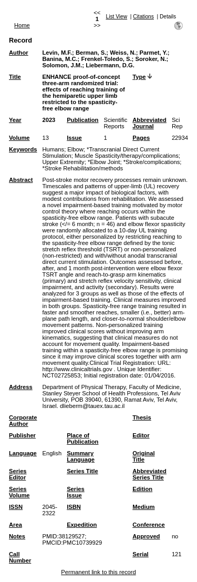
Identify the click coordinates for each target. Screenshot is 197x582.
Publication (82, 120)
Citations (143, 16)
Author (18, 52)
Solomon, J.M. (62, 65)
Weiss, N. (123, 52)
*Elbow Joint (104, 162)
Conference (148, 525)
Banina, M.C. (59, 59)
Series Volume (19, 492)
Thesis (141, 417)
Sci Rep (177, 123)
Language (23, 453)
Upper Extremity (63, 162)
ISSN (16, 507)
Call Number (20, 557)
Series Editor (18, 474)
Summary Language (81, 456)
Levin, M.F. (57, 52)
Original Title (143, 456)
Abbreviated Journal (149, 123)
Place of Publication (82, 438)
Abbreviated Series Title (149, 474)
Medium (143, 507)
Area (15, 525)
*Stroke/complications (151, 162)
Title (15, 77)
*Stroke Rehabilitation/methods (82, 168)
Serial (140, 554)
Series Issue (76, 492)
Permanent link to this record (98, 572)
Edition (142, 489)
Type (139, 77)
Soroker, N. (150, 59)
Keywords (23, 149)
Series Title (82, 471)
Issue (74, 138)
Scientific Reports (115, 123)
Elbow (75, 149)
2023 (48, 120)
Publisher (22, 435)
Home (22, 25)
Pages (141, 138)
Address (21, 387)
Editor (140, 435)
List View (117, 16)
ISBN (74, 507)
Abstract (21, 180)
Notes (17, 536)
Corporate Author (23, 420)
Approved (146, 536)
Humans (53, 149)
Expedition (82, 525)
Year (15, 120)
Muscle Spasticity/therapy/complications (127, 155)
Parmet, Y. (154, 52)
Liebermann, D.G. (110, 65)
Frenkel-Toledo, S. (106, 59)
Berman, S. (91, 52)
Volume (19, 138)
